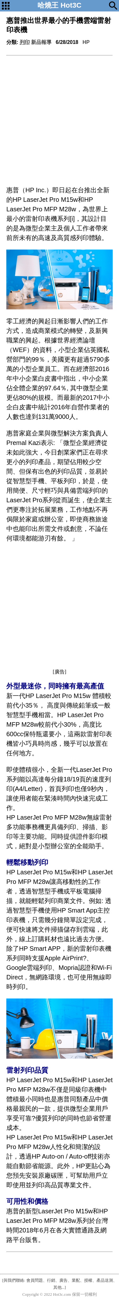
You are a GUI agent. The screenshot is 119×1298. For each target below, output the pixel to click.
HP (86, 42)
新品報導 (41, 42)
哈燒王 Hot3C (59, 5)
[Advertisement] (59, 118)
